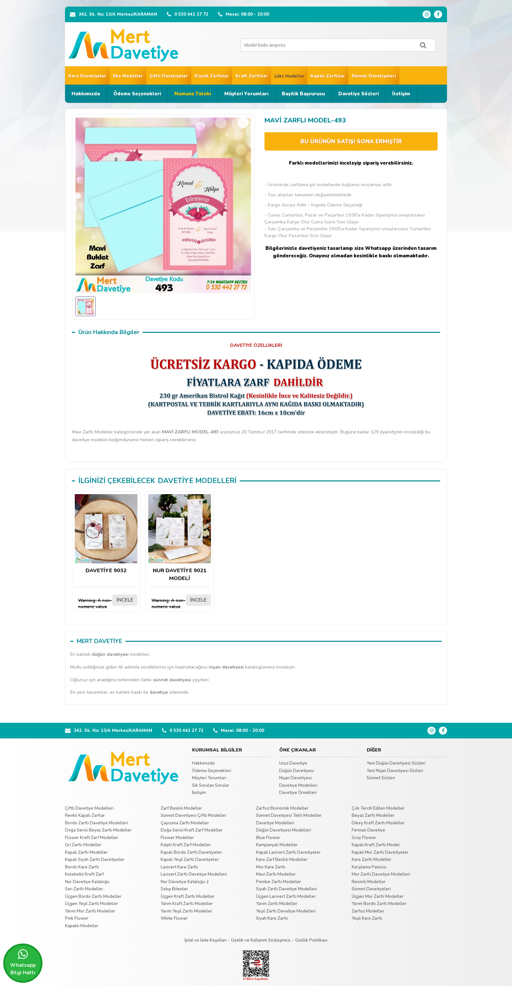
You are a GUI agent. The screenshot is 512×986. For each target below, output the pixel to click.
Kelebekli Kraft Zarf (84, 874)
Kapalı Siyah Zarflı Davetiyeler (94, 860)
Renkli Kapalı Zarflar (85, 815)
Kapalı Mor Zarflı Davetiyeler (380, 852)
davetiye (159, 692)
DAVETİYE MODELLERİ (197, 481)
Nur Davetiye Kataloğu (87, 882)
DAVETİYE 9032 (106, 534)
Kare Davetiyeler (87, 76)
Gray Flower (364, 838)
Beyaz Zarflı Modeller (373, 815)
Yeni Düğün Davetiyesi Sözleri (396, 763)
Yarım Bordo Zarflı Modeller (379, 904)
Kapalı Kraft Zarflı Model (376, 845)
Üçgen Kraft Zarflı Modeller (188, 896)
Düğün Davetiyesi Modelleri (283, 830)
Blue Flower (268, 838)
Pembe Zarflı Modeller (278, 882)
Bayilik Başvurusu (303, 93)
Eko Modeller (128, 76)
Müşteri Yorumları (246, 93)
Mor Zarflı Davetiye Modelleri (381, 874)
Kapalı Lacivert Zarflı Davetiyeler (288, 852)
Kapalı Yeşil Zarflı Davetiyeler (190, 860)
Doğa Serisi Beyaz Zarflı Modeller (98, 830)
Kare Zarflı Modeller (372, 860)
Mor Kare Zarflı (270, 867)
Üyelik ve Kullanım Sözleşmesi (261, 940)
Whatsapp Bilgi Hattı (23, 962)
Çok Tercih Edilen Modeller (378, 808)
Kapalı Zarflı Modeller (86, 852)
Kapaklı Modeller (82, 926)
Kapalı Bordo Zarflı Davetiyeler (191, 852)
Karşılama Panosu (369, 867)
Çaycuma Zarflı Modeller (185, 823)
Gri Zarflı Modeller (83, 845)
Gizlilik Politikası (311, 940)
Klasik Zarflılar (212, 76)
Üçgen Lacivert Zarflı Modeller (286, 896)
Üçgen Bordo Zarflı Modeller (93, 896)
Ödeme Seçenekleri (137, 93)
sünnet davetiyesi (172, 680)
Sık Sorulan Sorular (210, 785)
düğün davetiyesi (110, 654)
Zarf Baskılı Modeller (181, 808)
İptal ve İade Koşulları (205, 940)
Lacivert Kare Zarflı (179, 867)
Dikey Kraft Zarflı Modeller (378, 823)
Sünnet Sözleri (381, 778)
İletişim (401, 93)
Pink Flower (76, 918)
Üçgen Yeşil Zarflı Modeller (91, 904)
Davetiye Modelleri (298, 785)
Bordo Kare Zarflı (82, 867)
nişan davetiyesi (226, 667)
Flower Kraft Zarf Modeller (91, 838)
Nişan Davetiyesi (295, 778)
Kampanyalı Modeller (277, 845)
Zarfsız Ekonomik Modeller (282, 808)
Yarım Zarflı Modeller (276, 904)
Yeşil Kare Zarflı (367, 918)
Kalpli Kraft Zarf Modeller (186, 845)
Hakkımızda (86, 93)
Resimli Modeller (369, 882)
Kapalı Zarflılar (328, 76)
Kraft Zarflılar (251, 76)
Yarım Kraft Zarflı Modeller (187, 904)
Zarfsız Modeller (368, 911)
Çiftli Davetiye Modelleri (89, 808)
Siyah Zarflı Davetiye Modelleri (286, 889)
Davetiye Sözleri (358, 93)
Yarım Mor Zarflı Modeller (90, 911)
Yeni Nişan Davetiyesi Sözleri (395, 771)
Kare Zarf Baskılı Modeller (282, 860)
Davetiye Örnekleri (298, 793)
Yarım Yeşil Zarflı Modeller (186, 911)
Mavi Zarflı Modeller (276, 874)
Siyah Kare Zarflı (272, 918)
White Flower (174, 918)
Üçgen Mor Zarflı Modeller (378, 896)
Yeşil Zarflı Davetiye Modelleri (286, 911)
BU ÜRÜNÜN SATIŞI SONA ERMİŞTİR (351, 141)
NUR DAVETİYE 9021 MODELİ (179, 538)
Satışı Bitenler (174, 889)
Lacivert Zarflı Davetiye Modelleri (194, 874)
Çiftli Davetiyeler (169, 76)
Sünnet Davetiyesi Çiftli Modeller (193, 815)
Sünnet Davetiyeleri (374, 76)
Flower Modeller (177, 838)
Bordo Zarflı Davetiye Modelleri (96, 823)
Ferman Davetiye (368, 830)
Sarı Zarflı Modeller (84, 889)
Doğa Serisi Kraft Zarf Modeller (192, 830)
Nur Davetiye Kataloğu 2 (185, 882)
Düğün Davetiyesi (296, 771)
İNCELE (125, 600)
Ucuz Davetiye (293, 763)
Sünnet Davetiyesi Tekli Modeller (289, 815)
